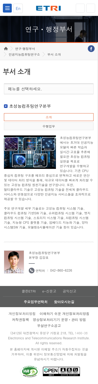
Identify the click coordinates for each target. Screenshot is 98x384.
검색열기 (90, 8)
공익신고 (69, 291)
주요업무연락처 (36, 301)
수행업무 (48, 126)
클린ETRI (29, 291)
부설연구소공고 (49, 325)
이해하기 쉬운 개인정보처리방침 (65, 313)
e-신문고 (49, 291)
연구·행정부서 (25, 48)
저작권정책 (20, 319)
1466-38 (81, 333)
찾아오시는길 (64, 301)
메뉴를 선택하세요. (25, 88)
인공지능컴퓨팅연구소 (24, 54)
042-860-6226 (61, 270)
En (18, 8)
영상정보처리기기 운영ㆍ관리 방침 (59, 319)
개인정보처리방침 (22, 313)
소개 (48, 117)
